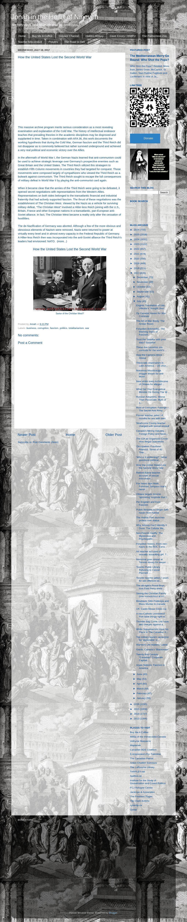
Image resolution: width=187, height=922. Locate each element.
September (143, 291)
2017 (137, 273)
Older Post (114, 435)
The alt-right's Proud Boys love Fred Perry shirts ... (150, 587)
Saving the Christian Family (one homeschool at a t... (151, 595)
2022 (137, 249)
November (143, 282)
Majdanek (135, 745)
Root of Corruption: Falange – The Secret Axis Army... (152, 409)
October (141, 286)
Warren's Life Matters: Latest (152, 644)
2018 (137, 268)
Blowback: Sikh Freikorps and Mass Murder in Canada (152, 602)
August (141, 296)
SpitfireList (136, 776)
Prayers (53, 41)
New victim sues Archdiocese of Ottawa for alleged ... (152, 383)
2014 (137, 713)
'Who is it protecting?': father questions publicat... (151, 458)
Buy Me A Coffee (42, 35)
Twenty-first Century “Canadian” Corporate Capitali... (149, 657)
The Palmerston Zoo (154, 35)
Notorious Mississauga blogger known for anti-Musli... (150, 373)
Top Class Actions (140, 801)
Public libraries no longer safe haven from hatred (152, 511)
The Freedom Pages (141, 796)
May (139, 679)
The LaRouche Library (142, 767)
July (139, 301)
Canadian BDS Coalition (143, 749)
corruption (43, 328)
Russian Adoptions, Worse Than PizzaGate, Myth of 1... (151, 399)
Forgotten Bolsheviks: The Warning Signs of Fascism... (150, 331)
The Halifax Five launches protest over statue (150, 519)
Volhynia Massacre (140, 741)
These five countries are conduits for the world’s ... (151, 349)
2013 (137, 718)
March (140, 688)
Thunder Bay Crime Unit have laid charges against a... (152, 623)
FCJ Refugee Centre (141, 787)
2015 (137, 709)
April (139, 683)
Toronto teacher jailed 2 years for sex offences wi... (152, 579)
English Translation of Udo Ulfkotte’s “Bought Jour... (151, 307)
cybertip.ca (136, 805)
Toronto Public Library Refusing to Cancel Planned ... (148, 570)
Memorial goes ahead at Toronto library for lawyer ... (152, 561)
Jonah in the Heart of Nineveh (54, 17)
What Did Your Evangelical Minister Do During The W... (152, 390)
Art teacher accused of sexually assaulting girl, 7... (152, 553)
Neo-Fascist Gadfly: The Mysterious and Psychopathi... (149, 536)
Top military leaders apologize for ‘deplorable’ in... (152, 638)
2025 (137, 234)
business (31, 328)
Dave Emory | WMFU (123, 35)
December (143, 277)
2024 (137, 239)
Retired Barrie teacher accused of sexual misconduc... (148, 475)
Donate (148, 138)
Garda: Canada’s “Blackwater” (152, 649)
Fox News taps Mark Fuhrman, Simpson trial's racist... (151, 486)
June (140, 674)
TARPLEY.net (137, 771)
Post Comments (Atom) (45, 442)
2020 (137, 258)
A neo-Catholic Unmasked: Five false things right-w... (151, 615)
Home (22, 35)
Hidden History (94, 35)
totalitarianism (76, 328)
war (87, 328)
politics (63, 328)
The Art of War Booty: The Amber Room (150, 322)
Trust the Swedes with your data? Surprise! (151, 341)
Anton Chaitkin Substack (143, 762)
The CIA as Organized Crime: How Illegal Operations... (152, 440)
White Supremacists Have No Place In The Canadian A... (152, 630)
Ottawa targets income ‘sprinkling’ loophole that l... (152, 495)
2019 (137, 263)
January (141, 698)
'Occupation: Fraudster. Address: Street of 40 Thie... (149, 449)
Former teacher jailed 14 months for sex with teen (151, 417)
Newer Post (27, 435)
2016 (137, 704)
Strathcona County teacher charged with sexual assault (152, 424)
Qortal (133, 809)
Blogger (113, 912)
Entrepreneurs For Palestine (145, 754)
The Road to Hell (74, 41)
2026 (137, 229)
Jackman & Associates (142, 792)
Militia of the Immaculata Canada (148, 736)
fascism (54, 328)
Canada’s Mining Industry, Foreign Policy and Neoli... (152, 432)
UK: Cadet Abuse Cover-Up (151, 609)
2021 (137, 253)
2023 (137, 244)
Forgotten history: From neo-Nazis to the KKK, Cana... (151, 545)
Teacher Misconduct (30, 41)
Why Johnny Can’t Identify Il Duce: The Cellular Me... (151, 526)
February (142, 693)
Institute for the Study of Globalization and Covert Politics (147, 782)
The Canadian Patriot (141, 758)
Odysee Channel (69, 35)
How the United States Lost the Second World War (69, 249)
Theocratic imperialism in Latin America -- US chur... (152, 364)
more (61, 241)
